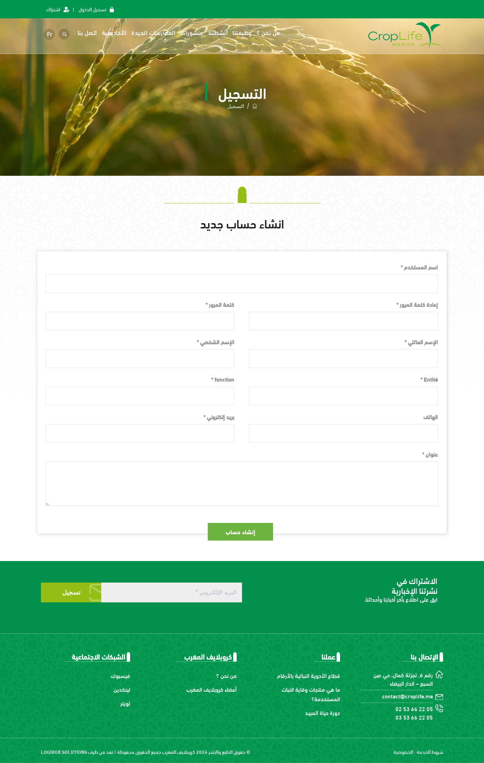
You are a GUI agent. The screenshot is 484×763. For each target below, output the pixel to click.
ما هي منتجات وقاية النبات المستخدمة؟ (311, 694)
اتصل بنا (88, 32)
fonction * (222, 379)
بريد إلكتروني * (219, 416)
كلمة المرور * (220, 304)
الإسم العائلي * (421, 342)
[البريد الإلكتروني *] (171, 592)
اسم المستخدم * (419, 267)
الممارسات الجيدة (154, 32)
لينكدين (122, 689)
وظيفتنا (243, 32)
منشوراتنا (193, 32)
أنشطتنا (219, 32)
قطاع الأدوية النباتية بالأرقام (308, 675)
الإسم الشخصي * (215, 342)
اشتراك (53, 9)
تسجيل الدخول (92, 9)
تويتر (125, 703)
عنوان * (430, 454)
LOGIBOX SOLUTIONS (64, 751)
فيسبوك (120, 675)
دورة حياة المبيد (322, 712)
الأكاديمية (115, 32)
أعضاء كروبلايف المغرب (211, 689)
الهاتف (430, 416)
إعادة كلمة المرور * (417, 304)
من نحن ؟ (269, 32)
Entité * (429, 379)
